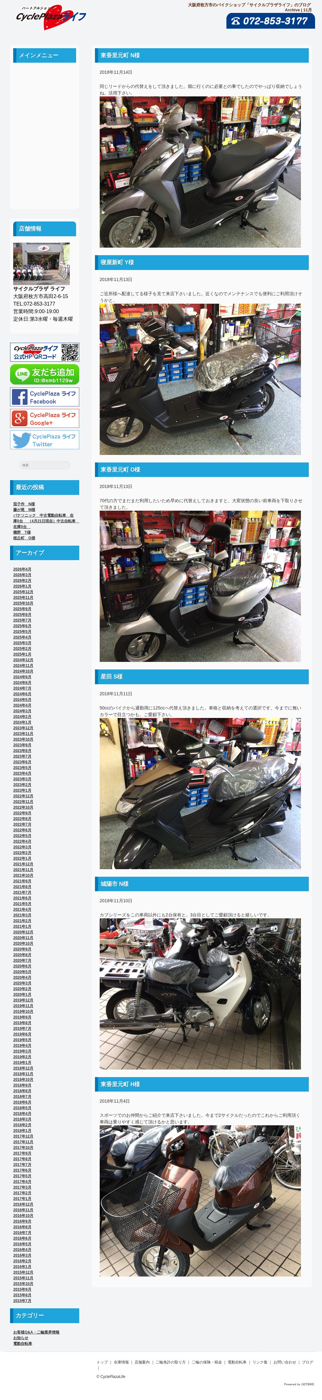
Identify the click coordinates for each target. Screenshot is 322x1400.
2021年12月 (23, 864)
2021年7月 (22, 892)
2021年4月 (22, 909)
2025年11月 (23, 597)
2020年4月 (22, 977)
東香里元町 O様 (121, 470)
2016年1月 (22, 1267)
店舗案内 (44, 104)
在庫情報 (121, 1362)
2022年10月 (23, 807)
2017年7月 (22, 1164)
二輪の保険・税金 (44, 133)
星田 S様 (112, 677)
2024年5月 (22, 699)
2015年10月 (23, 1284)
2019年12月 (23, 1000)
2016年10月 (23, 1216)
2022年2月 (22, 853)
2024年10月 (23, 671)
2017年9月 (22, 1153)
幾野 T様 (22, 532)
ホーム (44, 76)
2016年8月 (22, 1227)
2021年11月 (23, 870)
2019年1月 (22, 1062)
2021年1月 (22, 926)
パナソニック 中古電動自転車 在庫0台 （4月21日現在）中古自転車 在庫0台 (46, 521)
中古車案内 (44, 90)
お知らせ (20, 1338)
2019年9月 (22, 1017)
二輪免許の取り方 (44, 119)
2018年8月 (22, 1091)
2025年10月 (23, 603)
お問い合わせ (44, 175)
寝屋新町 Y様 (117, 262)
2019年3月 (22, 1051)
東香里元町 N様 (120, 55)
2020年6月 (22, 966)
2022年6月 (22, 830)
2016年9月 (22, 1221)
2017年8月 (22, 1159)
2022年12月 (23, 796)
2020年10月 (23, 943)
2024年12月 (23, 660)
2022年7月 (22, 824)
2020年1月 (22, 994)
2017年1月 (22, 1198)
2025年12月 (23, 592)
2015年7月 (22, 1301)
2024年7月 (22, 688)
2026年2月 (22, 580)
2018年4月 (22, 1113)
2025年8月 (22, 614)
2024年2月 (22, 716)
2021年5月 (22, 904)
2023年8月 (22, 751)
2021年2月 (22, 921)
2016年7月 (22, 1233)
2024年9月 (22, 677)
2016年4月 (22, 1250)
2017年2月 (22, 1193)
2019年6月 (22, 1034)
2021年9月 (22, 881)
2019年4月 (22, 1045)
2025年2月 (22, 648)
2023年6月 (22, 762)
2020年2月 (22, 989)
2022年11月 (23, 802)
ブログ (44, 189)
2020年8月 (22, 955)
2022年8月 (22, 819)
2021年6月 (22, 898)
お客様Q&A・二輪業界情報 (36, 1332)
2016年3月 (22, 1255)
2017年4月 (22, 1181)
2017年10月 (23, 1147)
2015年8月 (22, 1295)
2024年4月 (22, 705)
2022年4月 (22, 841)
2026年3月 (22, 575)
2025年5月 (22, 631)
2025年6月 (22, 626)
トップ (102, 1362)
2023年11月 (23, 734)
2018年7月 (22, 1096)
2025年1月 (22, 654)
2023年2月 (22, 785)
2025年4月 (22, 637)
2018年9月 (22, 1085)
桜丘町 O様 (24, 538)
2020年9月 (22, 949)
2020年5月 (22, 972)
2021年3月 (22, 915)
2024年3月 (22, 711)
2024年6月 (22, 694)
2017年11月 (23, 1142)
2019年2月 (22, 1057)
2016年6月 (22, 1238)
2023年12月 (23, 728)
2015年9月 (22, 1289)
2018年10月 (23, 1079)
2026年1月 (22, 586)
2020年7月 (22, 960)
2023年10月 (23, 739)
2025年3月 (22, 643)
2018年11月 (23, 1074)
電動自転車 (44, 147)
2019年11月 (23, 1006)
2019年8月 (22, 1023)
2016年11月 (23, 1210)
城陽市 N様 (115, 884)
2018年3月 (22, 1119)
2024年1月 (22, 722)
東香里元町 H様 (120, 1084)
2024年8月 (22, 682)
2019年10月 (23, 1011)
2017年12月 (23, 1136)
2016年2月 (22, 1261)
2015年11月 (23, 1278)
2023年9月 (22, 745)
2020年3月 (22, 983)
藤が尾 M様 (24, 510)
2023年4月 (22, 773)
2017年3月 (22, 1187)
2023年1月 (22, 790)
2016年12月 (23, 1204)
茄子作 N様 (24, 504)
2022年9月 (22, 813)
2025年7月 (22, 620)
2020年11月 (23, 938)
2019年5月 (22, 1040)
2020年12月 (23, 932)
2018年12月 (23, 1068)
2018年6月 (22, 1102)
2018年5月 (22, 1108)
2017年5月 (22, 1176)
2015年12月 (23, 1272)
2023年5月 (22, 768)
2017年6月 (22, 1170)
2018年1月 (22, 1130)
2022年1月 (22, 858)
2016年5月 (22, 1244)
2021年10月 (23, 875)
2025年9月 (22, 609)
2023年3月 (22, 779)
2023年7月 (22, 756)
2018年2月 (22, 1125)
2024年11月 (23, 665)
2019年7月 (22, 1028)
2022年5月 (22, 836)
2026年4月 (22, 569)
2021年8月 (22, 887)
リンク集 (44, 161)
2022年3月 (22, 847)
